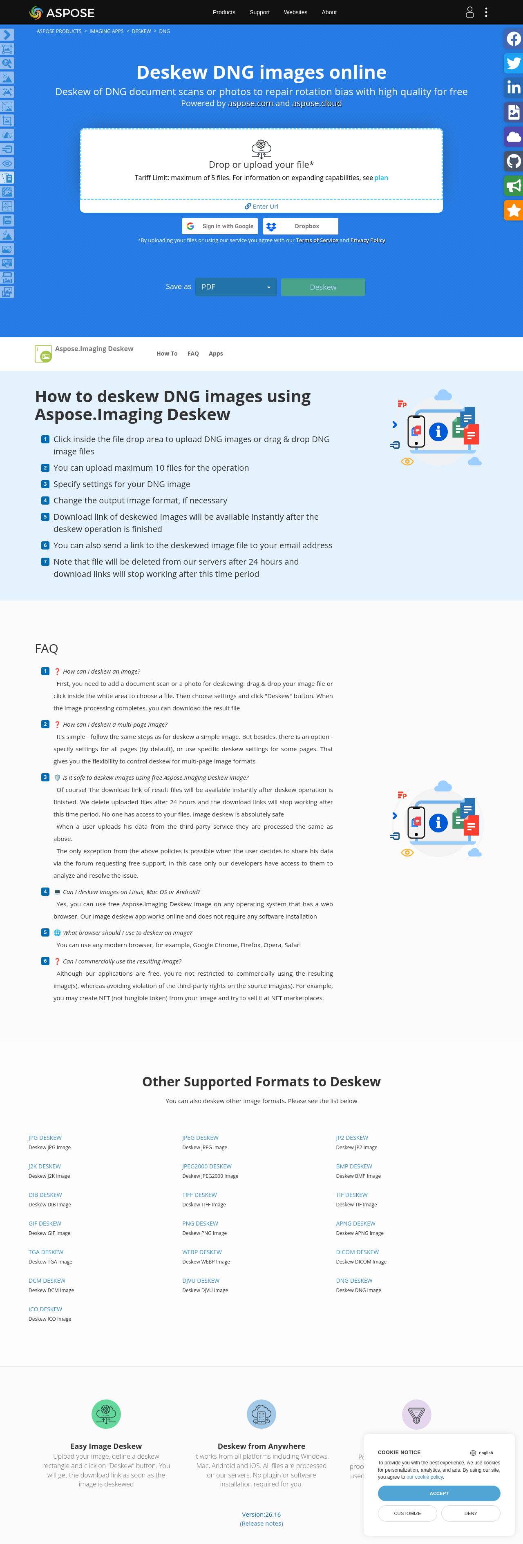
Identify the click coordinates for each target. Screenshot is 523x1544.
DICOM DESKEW (357, 1252)
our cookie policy (425, 1477)
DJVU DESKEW (200, 1280)
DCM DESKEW (47, 1280)
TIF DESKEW (351, 1195)
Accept (439, 1493)
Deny (471, 1513)
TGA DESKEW (46, 1252)
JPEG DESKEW (200, 1137)
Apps (216, 353)
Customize (407, 1513)
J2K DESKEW (45, 1166)
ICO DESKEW (45, 1309)
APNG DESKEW (355, 1223)
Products (224, 12)
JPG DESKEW (45, 1137)
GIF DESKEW (45, 1223)
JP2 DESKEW (352, 1137)
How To (167, 353)
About (329, 12)
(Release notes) (261, 1523)
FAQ (193, 353)
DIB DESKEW (45, 1195)
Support (260, 12)
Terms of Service (317, 240)
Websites (295, 12)
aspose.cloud (317, 103)
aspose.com (250, 103)
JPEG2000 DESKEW (207, 1166)
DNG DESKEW (354, 1280)
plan (381, 177)
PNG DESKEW (200, 1223)
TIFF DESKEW (199, 1195)
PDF (236, 286)
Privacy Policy (368, 240)
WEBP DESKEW (202, 1252)
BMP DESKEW (354, 1166)
